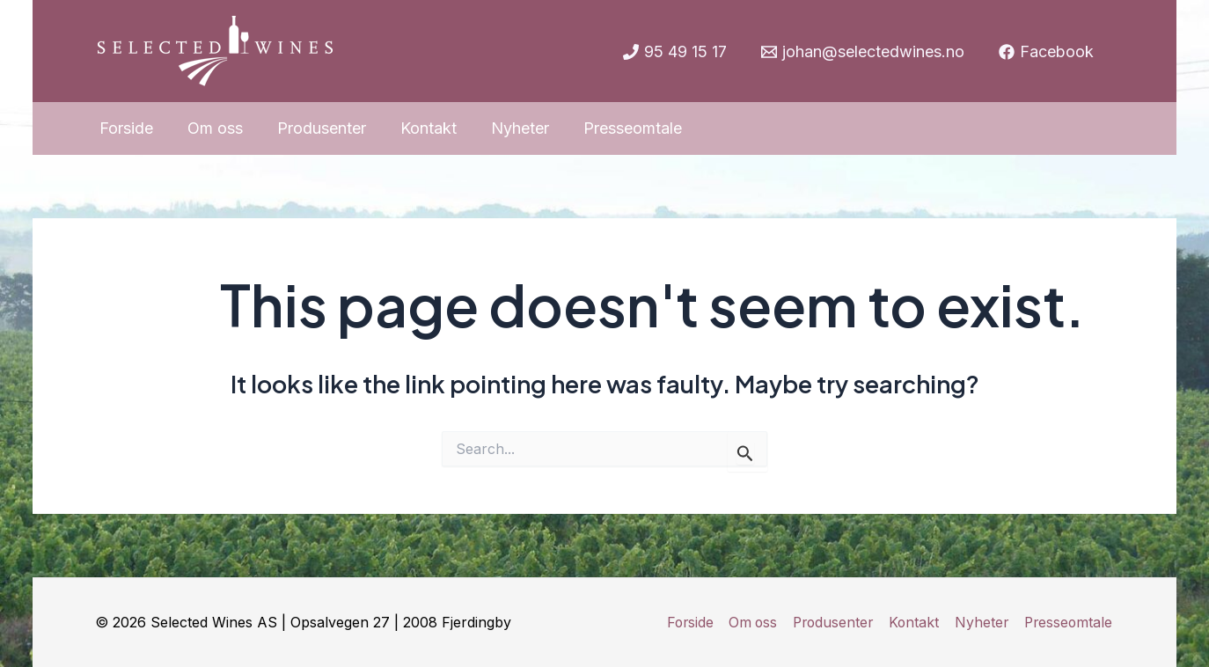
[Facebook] (1046, 52)
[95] (674, 52)
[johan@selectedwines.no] (863, 52)
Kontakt (915, 622)
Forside (689, 622)
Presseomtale (1068, 622)
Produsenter (834, 622)
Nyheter (982, 622)
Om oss (753, 622)
